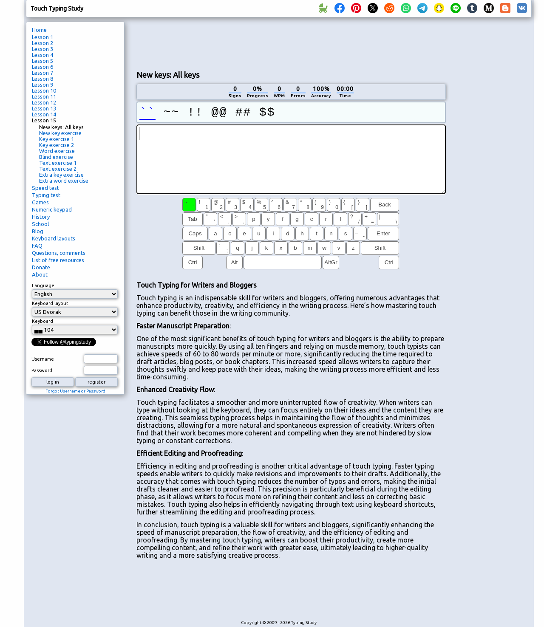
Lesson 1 (42, 37)
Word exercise (57, 151)
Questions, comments (58, 253)
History (41, 217)
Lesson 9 (42, 85)
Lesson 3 (42, 49)
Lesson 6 (42, 67)
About (40, 274)
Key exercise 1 (56, 139)
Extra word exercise (63, 181)
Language (43, 285)
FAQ (37, 246)
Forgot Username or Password (75, 391)
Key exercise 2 (56, 145)
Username (42, 359)
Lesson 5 (42, 61)
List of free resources (58, 260)
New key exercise (60, 133)
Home (39, 30)
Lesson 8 (42, 79)
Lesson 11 (44, 96)
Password (41, 370)
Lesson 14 (44, 114)
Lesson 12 (44, 102)
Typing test (46, 195)
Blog (37, 231)
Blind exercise (56, 157)
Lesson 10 (44, 90)
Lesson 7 (42, 73)
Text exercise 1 (57, 163)
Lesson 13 (44, 108)
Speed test (45, 188)
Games (40, 202)
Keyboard (42, 321)
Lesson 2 (42, 43)
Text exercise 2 (57, 169)
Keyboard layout (50, 303)
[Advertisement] (291, 43)
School (40, 224)
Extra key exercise (61, 175)
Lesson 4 (42, 55)
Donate (41, 267)
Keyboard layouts (53, 238)
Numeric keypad (52, 209)
